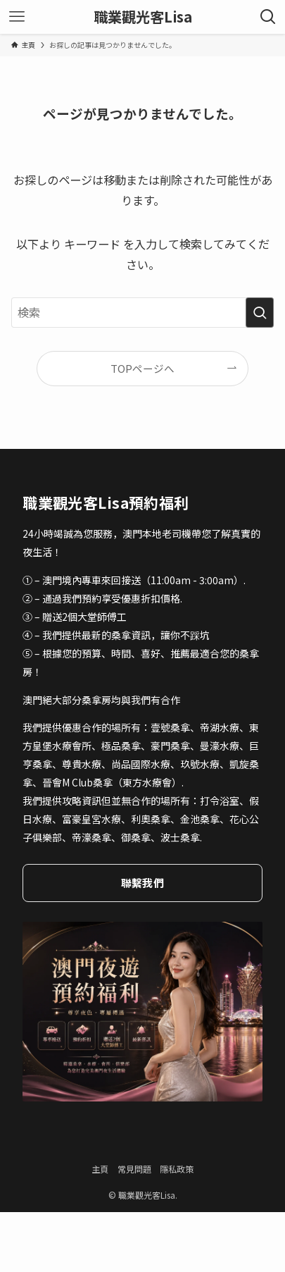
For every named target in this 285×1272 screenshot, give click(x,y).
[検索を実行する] (260, 312)
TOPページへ (142, 368)
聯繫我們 (142, 882)
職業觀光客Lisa (143, 17)
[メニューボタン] (17, 17)
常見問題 (134, 1169)
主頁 (99, 1169)
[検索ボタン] (268, 17)
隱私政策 (177, 1169)
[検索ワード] (142, 312)
